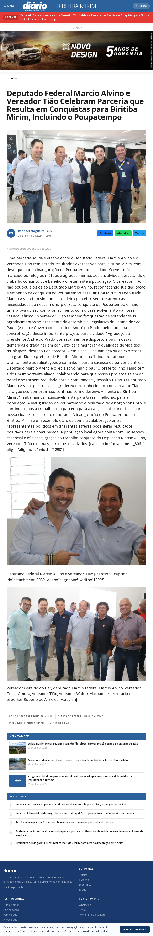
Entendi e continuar (134, 929)
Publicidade (10, 914)
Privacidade (10, 919)
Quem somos (11, 905)
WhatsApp (123, 233)
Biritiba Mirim (76, 6)
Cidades (84, 880)
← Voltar (12, 78)
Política (83, 875)
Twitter (139, 233)
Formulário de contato (92, 914)
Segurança (85, 885)
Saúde (82, 890)
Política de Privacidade (96, 931)
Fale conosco (11, 910)
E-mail (82, 910)
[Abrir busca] (141, 6)
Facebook (105, 233)
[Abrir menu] (9, 6)
